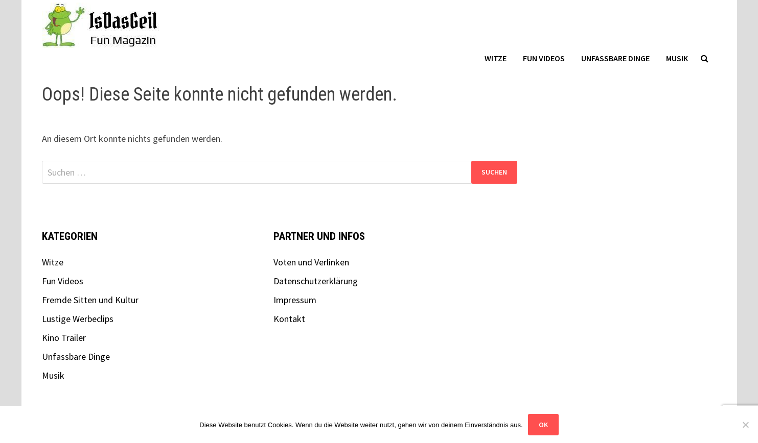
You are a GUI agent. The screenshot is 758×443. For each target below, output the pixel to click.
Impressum (294, 300)
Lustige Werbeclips (77, 319)
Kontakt (289, 319)
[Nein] (745, 425)
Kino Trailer (64, 337)
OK (543, 424)
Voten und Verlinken (311, 262)
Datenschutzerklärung (315, 281)
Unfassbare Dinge (615, 58)
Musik (677, 58)
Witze (496, 58)
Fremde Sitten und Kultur (90, 300)
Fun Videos (544, 58)
